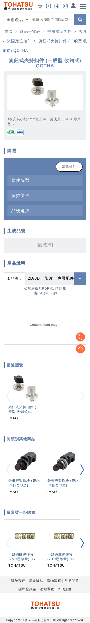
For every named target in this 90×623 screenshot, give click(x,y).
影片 (49, 278)
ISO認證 (65, 589)
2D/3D (34, 278)
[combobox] (51, 19)
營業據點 (36, 581)
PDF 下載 (46, 294)
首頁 (9, 31)
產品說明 (14, 278)
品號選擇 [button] (20, 210)
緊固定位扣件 (19, 41)
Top (80, 349)
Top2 (80, 337)
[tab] (45, 180)
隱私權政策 (27, 589)
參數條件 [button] (20, 195)
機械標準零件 (59, 31)
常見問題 (72, 581)
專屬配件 (66, 278)
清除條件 (69, 166)
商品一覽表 (30, 31)
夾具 (83, 31)
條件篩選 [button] (20, 180)
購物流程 (54, 581)
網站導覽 (47, 589)
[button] (82, 469)
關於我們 (18, 581)
